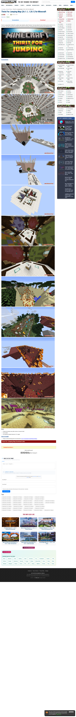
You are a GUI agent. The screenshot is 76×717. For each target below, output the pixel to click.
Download (42, 20)
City (36, 582)
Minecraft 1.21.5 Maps (40, 529)
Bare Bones (61, 114)
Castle (25, 582)
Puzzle (21, 587)
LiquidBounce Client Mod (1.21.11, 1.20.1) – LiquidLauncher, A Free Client (69, 229)
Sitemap (46, 594)
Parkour (16, 587)
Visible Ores (69, 112)
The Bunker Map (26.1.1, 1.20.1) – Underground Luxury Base (10, 552)
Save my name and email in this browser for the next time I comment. (15, 512)
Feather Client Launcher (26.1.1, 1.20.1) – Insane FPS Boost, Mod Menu (69, 164)
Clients (22, 5)
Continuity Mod (61, 56)
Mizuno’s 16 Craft (70, 114)
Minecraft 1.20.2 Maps (39, 526)
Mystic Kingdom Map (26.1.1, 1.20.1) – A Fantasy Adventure (28, 552)
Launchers (28, 5)
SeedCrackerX (61, 52)
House (49, 584)
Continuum (60, 98)
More (71, 5)
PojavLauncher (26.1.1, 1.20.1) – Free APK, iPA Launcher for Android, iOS (69, 172)
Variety (53, 587)
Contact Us (30, 594)
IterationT (60, 92)
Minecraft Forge (62, 12)
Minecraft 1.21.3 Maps (18, 529)
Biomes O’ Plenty (70, 39)
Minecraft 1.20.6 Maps (7, 527)
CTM (53, 582)
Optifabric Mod (61, 33)
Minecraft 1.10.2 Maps (7, 520)
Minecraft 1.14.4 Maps (39, 520)
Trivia (48, 587)
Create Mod (69, 27)
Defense (4, 584)
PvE (25, 587)
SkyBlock (38, 587)
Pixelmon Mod (61, 19)
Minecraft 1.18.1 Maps (39, 522)
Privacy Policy (35, 499)
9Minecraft (37, 601)
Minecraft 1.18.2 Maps (7, 524)
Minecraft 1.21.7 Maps (18, 531)
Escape (27, 584)
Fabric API (61, 14)
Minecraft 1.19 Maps (17, 524)
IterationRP (69, 92)
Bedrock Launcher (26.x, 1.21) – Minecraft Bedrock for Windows (69, 140)
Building (20, 582)
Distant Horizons (62, 31)
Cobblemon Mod (70, 19)
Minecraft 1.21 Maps (17, 527)
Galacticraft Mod (70, 40)
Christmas (31, 582)
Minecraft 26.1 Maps (38, 533)
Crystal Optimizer (70, 56)
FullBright (68, 110)
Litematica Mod (70, 35)
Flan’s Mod (60, 40)
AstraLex (60, 102)
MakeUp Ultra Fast (70, 98)
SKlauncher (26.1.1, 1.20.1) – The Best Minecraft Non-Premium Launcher (69, 156)
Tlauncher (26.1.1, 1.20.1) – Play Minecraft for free (69, 124)
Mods (2, 5)
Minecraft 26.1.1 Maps (49, 533)
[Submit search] (73, 2)
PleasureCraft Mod (70, 58)
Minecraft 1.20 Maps (17, 526)
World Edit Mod (69, 37)
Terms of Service (36, 594)
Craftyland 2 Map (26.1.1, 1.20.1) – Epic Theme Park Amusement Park (46, 552)
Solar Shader (61, 81)
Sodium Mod (61, 26)
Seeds (60, 5)
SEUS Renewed (70, 94)
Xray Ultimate (61, 108)
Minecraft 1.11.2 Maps (18, 520)
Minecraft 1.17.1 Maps (28, 522)
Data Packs (48, 5)
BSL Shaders (61, 91)
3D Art (4, 582)
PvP (29, 587)
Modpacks (66, 5)
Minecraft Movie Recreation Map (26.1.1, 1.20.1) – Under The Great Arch (10, 566)
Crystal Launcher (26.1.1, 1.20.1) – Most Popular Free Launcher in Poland (69, 188)
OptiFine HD (69, 14)
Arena (15, 582)
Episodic (21, 584)
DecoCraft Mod (61, 39)
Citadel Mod (61, 47)
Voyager (68, 102)
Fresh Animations (70, 108)
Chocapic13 (61, 96)
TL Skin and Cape (70, 47)
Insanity (60, 100)
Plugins (55, 5)
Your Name (4, 503)
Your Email (4, 507)
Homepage (3, 9)
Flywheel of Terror (62, 58)
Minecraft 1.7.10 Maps (7, 533)
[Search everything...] (56, 2)
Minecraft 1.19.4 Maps (7, 526)
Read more (58, 714)
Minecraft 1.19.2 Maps (39, 524)
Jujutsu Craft (69, 29)
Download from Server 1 (8, 470)
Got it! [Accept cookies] (71, 712)
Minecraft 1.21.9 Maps (39, 531)
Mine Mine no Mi (61, 44)
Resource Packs (35, 5)
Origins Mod (61, 37)
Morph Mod (69, 42)
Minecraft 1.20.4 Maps (50, 526)
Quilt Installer (69, 15)
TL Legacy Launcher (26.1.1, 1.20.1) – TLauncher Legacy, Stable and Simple (68, 132)
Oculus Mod (69, 26)
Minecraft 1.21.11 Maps (7, 529)
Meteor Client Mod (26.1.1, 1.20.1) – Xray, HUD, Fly (69, 196)
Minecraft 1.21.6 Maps (7, 531)
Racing (33, 587)
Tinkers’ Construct (70, 33)
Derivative (69, 91)
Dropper (9, 584)
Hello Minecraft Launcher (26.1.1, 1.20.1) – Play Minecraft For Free (69, 148)
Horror (44, 584)
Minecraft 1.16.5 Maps (18, 522)
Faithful (60, 112)
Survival (43, 587)
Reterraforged (61, 49)
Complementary (70, 96)
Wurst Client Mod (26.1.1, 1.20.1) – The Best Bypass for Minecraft (69, 212)
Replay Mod (61, 42)
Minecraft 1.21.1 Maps (28, 527)
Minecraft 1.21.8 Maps (28, 531)
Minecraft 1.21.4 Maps (29, 529)
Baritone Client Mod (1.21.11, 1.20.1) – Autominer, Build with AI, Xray (69, 204)
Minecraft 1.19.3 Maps (50, 524)
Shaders (16, 5)
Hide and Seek (37, 584)
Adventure (9, 582)
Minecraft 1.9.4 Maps (28, 533)
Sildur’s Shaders (61, 94)
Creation (48, 582)
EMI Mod (68, 20)
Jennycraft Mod (61, 54)
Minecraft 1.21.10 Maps (39, 527)
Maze (53, 584)
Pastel (68, 100)
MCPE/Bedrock (9, 5)
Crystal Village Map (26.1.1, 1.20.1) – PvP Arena (47, 566)
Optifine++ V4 (61, 84)
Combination (41, 582)
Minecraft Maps (9, 9)
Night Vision (61, 110)
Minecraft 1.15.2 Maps (7, 522)
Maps (42, 5)
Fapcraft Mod (69, 52)
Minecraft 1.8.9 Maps (17, 533)
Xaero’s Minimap (61, 27)
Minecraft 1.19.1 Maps (28, 524)
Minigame (10, 587)
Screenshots (15, 20)
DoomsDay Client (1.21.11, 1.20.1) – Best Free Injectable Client (69, 220)
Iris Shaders (61, 24)
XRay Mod (60, 29)
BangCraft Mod (69, 54)
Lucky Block (69, 24)
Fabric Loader (69, 12)
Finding (31, 584)
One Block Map (61, 68)
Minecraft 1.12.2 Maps (28, 520)
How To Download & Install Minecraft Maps (29, 462)
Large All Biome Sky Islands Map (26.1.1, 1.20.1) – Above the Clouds (28, 566)
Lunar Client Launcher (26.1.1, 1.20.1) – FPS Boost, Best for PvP (69, 180)
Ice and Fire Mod (62, 35)
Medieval (4, 587)
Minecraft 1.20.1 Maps (28, 526)
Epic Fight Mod (69, 31)
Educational (16, 584)
